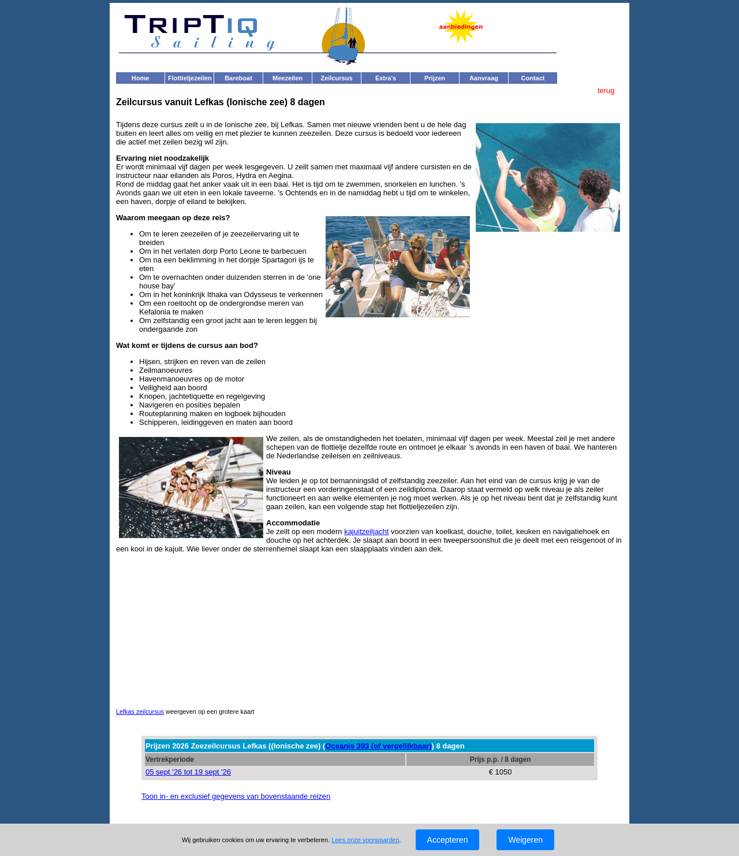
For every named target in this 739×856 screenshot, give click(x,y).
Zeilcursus (336, 78)
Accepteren (447, 839)
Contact (533, 78)
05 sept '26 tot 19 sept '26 (188, 772)
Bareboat (238, 78)
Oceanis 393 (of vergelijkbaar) (378, 746)
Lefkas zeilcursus (140, 711)
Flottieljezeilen (190, 78)
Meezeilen (288, 78)
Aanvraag (483, 78)
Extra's (385, 78)
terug (607, 90)
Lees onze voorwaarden (365, 839)
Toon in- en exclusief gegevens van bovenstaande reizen (235, 796)
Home (141, 78)
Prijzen (434, 78)
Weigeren (525, 839)
